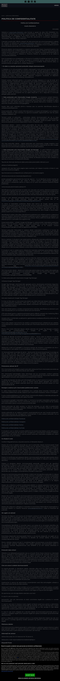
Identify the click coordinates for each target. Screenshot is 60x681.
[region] (30, 662)
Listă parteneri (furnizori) (7, 671)
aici (18, 657)
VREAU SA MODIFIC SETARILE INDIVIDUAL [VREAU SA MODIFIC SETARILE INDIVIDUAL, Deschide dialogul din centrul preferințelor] (29, 678)
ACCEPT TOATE (30, 675)
